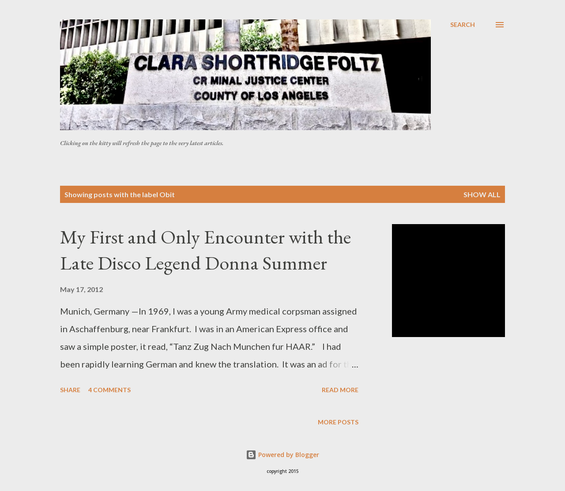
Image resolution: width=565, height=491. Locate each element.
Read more (340, 390)
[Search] (462, 24)
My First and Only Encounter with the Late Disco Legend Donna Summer (205, 249)
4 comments (109, 390)
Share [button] (70, 390)
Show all (482, 194)
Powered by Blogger (282, 454)
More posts (338, 422)
